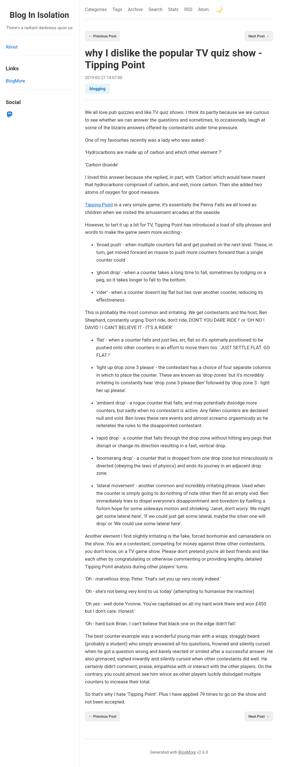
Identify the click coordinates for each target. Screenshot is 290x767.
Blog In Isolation (39, 15)
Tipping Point (99, 205)
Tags (117, 9)
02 (97, 78)
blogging (97, 89)
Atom (203, 9)
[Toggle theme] (219, 9)
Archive (135, 9)
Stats (173, 9)
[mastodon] (10, 114)
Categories (96, 9)
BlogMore (15, 81)
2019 (89, 78)
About (12, 47)
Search (156, 9)
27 (103, 78)
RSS (188, 9)
